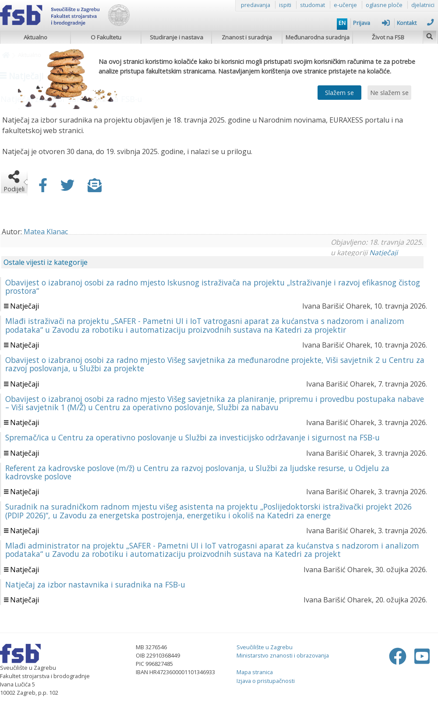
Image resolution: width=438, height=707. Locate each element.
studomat (312, 5)
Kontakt (415, 23)
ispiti (285, 5)
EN (342, 23)
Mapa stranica (255, 672)
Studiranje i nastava (176, 37)
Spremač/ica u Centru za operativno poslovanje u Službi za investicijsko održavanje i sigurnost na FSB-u (192, 437)
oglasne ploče (384, 5)
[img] (429, 35)
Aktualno (35, 37)
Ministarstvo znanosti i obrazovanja (283, 655)
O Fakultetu (106, 37)
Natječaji (383, 252)
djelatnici (422, 5)
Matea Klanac (46, 231)
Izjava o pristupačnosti (266, 681)
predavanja (255, 5)
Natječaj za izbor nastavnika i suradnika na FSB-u (95, 584)
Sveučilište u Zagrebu (265, 647)
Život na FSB (388, 37)
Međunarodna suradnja (318, 37)
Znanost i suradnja (247, 37)
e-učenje (345, 5)
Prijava (371, 23)
